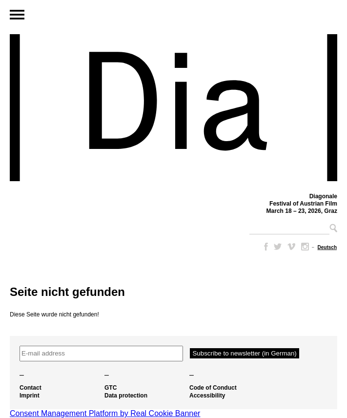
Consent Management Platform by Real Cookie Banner (105, 413)
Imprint (30, 395)
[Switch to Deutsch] (327, 247)
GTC (110, 387)
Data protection (125, 395)
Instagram (305, 247)
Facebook (264, 247)
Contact (30, 387)
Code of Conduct (213, 387)
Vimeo (291, 247)
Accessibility (207, 395)
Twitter (278, 247)
